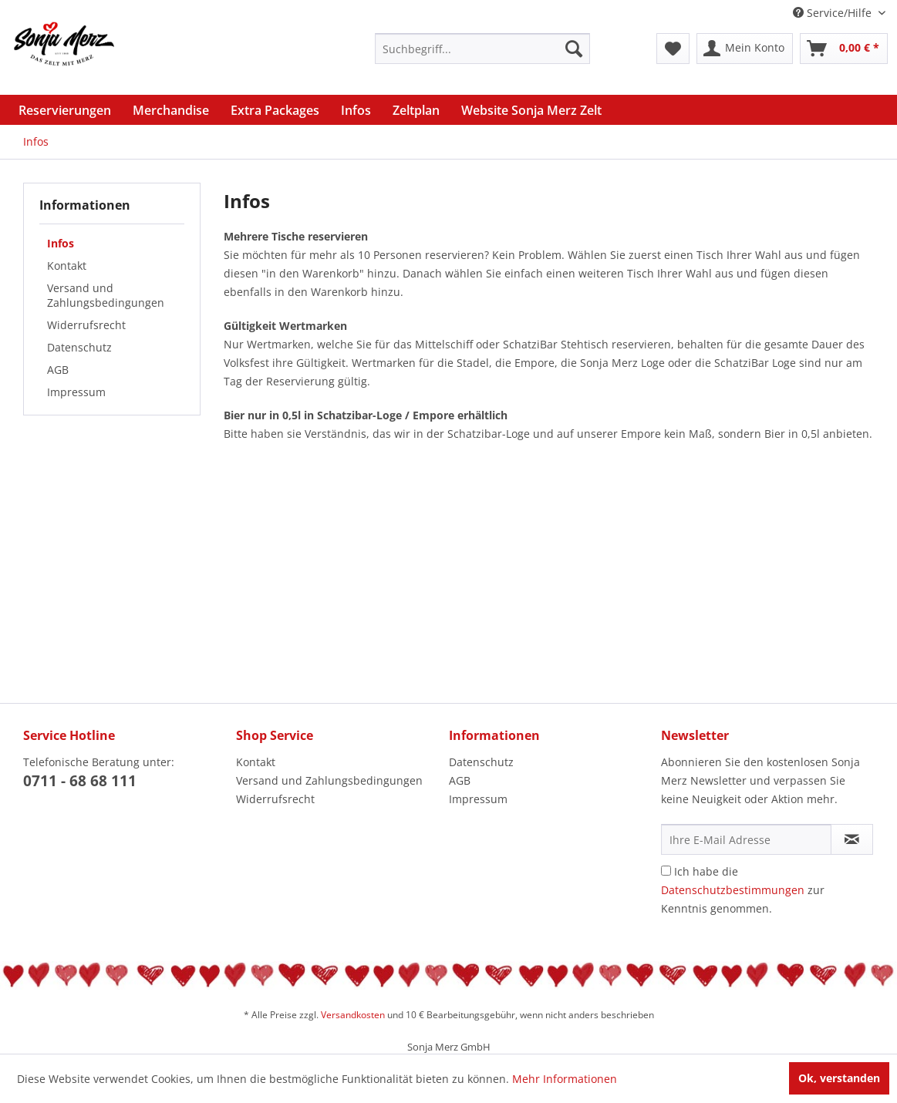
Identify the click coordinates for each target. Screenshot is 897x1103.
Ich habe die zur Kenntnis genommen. (742, 890)
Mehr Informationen (564, 1078)
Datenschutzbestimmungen (732, 890)
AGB (58, 369)
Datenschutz (79, 347)
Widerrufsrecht (86, 325)
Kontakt (66, 265)
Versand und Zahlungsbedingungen (105, 295)
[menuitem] (482, 48)
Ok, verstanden (839, 1078)
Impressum (76, 392)
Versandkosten (353, 1014)
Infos (60, 243)
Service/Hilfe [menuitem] (834, 12)
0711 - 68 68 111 (80, 781)
